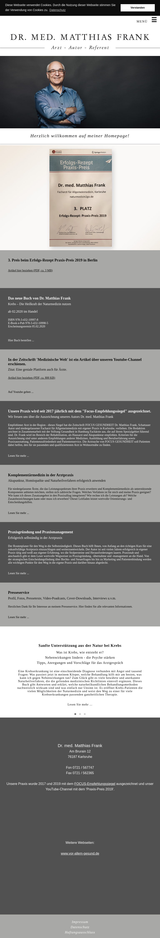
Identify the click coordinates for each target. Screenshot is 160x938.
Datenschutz (80, 927)
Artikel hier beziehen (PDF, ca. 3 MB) (30, 270)
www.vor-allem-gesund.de (80, 853)
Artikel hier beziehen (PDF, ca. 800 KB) (31, 377)
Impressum (80, 922)
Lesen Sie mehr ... (80, 704)
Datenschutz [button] (57, 10)
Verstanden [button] (138, 7)
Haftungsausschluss (80, 932)
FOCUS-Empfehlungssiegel (94, 784)
